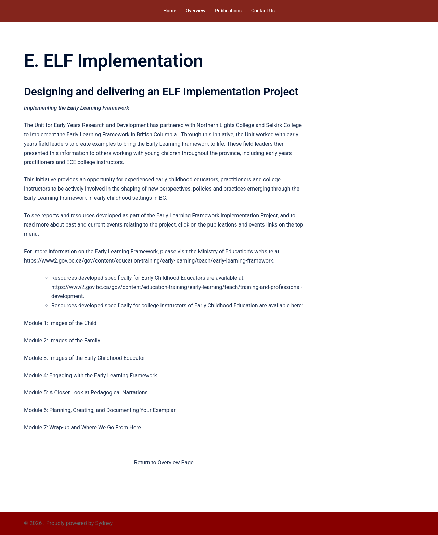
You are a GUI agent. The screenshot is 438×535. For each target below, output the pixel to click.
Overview (195, 10)
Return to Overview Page (164, 462)
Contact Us (263, 10)
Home (169, 10)
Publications (228, 10)
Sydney (104, 523)
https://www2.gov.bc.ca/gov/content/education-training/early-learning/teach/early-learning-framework (148, 260)
